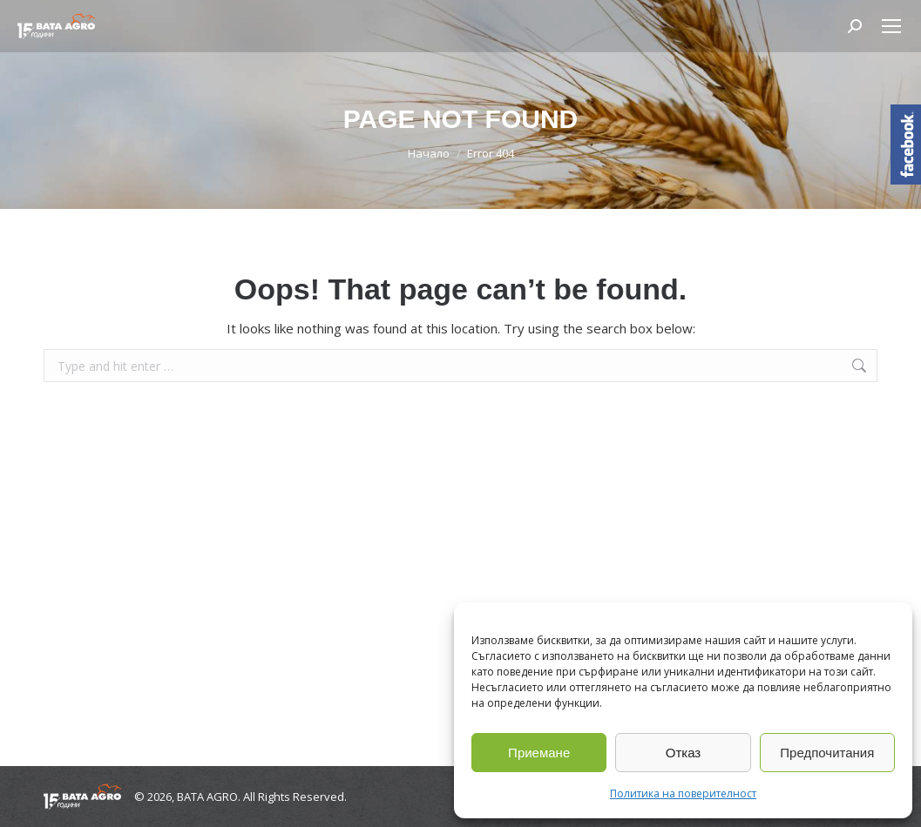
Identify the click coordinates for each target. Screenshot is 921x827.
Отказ (683, 752)
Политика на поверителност (683, 793)
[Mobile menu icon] (891, 26)
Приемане (539, 752)
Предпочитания (827, 752)
